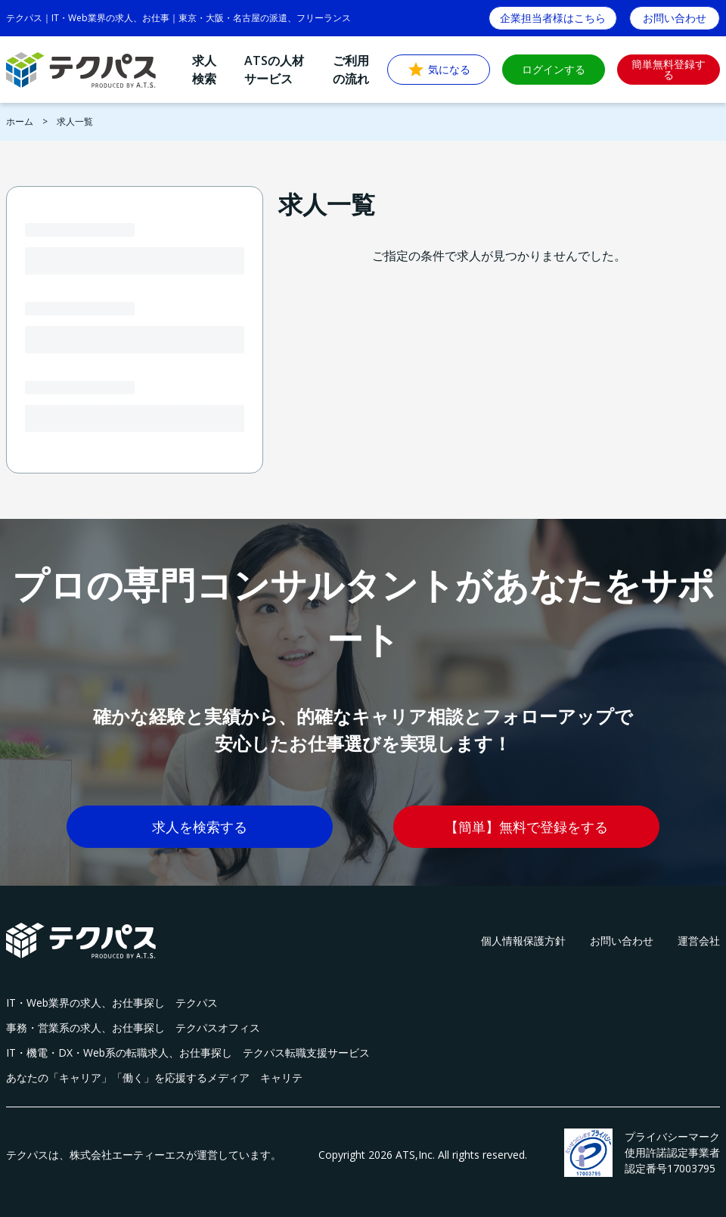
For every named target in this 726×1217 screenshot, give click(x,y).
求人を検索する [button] (199, 827)
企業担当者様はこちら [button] (553, 18)
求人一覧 (75, 121)
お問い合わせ (621, 940)
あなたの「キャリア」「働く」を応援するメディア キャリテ (154, 1077)
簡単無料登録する (668, 69)
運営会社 (699, 940)
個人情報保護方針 (523, 940)
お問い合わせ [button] (674, 18)
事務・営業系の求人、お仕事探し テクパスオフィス (133, 1027)
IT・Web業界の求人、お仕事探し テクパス (112, 1002)
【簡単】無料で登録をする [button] (526, 827)
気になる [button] (438, 70)
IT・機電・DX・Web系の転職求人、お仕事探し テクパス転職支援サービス (188, 1052)
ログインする (553, 69)
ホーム (19, 121)
